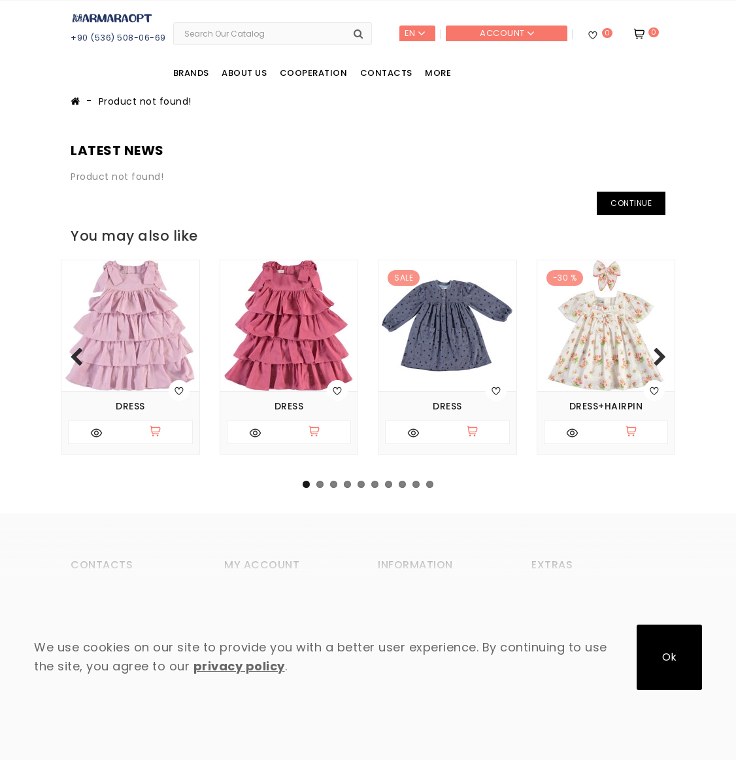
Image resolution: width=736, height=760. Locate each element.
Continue (631, 203)
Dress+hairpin (606, 406)
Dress (130, 406)
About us (244, 73)
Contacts (386, 73)
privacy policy (239, 666)
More (438, 73)
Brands (191, 73)
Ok (669, 657)
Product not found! (145, 101)
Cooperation (314, 73)
